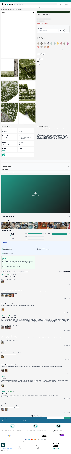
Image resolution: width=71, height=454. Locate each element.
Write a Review (66, 271)
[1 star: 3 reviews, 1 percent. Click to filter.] (35, 239)
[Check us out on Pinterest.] (58, 443)
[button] (34, 12)
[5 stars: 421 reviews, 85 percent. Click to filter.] (35, 233)
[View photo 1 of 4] (2, 295)
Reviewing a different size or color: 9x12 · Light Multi (8, 279)
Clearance (68, 7)
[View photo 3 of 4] (9, 295)
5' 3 (38, 63)
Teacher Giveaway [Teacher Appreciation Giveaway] (21, 452)
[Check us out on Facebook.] (53, 443)
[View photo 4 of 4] (12, 295)
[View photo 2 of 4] (6, 295)
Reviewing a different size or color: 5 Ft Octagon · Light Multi (11, 266)
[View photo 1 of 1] (2, 281)
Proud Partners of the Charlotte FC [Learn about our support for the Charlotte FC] (23, 441)
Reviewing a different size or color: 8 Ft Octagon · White (9, 340)
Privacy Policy (63, 420)
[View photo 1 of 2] (2, 370)
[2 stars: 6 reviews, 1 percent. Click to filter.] (35, 237)
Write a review (47, 17)
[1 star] (19, 271)
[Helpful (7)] (67, 345)
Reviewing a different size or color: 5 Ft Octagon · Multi (9, 293)
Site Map (19, 446)
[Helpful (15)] (67, 284)
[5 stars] (9, 271)
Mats (44, 7)
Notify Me (62, 30)
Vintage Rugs (12, 9)
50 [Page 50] (38, 415)
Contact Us (37, 441)
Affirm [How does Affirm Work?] (19, 447)
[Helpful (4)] (67, 412)
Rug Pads (39, 7)
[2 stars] (17, 271)
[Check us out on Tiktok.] (56, 443)
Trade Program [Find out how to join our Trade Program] (20, 449)
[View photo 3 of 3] (9, 327)
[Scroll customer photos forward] (68, 225)
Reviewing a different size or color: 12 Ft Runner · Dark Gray (10, 396)
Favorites (65, 4)
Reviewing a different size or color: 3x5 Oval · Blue (8, 354)
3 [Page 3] (35, 415)
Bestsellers (20, 448)
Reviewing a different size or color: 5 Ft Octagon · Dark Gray (10, 382)
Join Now (67, 418)
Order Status (67, 0)
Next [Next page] (41, 415)
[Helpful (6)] (67, 373)
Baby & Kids (35, 7)
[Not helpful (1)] (69, 412)
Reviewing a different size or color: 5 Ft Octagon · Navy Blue (10, 407)
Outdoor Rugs (28, 7)
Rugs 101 (37, 446)
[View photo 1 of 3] (2, 327)
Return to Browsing (4, 9)
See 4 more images (27, 122)
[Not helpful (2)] (69, 359)
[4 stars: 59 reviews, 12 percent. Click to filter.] (35, 235)
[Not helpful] (69, 284)
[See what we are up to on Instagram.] (54, 443)
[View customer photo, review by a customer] (4, 225)
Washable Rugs (16, 7)
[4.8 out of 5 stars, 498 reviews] (40, 17)
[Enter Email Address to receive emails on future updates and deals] (55, 418)
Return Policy (37, 447)
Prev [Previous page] (30, 415)
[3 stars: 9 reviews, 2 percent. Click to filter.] (35, 236)
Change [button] (43, 38)
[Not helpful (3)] (69, 330)
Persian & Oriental (9, 7)
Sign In (60, 4)
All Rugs (2, 7)
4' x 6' (39, 54)
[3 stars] (14, 271)
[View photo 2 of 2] (6, 370)
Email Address (40, 28)
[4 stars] (12, 271)
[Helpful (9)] (67, 312)
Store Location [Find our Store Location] (20, 445)
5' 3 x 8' (43, 54)
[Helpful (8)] (67, 330)
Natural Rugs (22, 7)
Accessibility (37, 448)
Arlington (16, 9)
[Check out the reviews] (56, 448)
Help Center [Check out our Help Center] (37, 445)
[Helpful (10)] (67, 298)
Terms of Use (3, 448)
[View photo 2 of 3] (6, 327)
